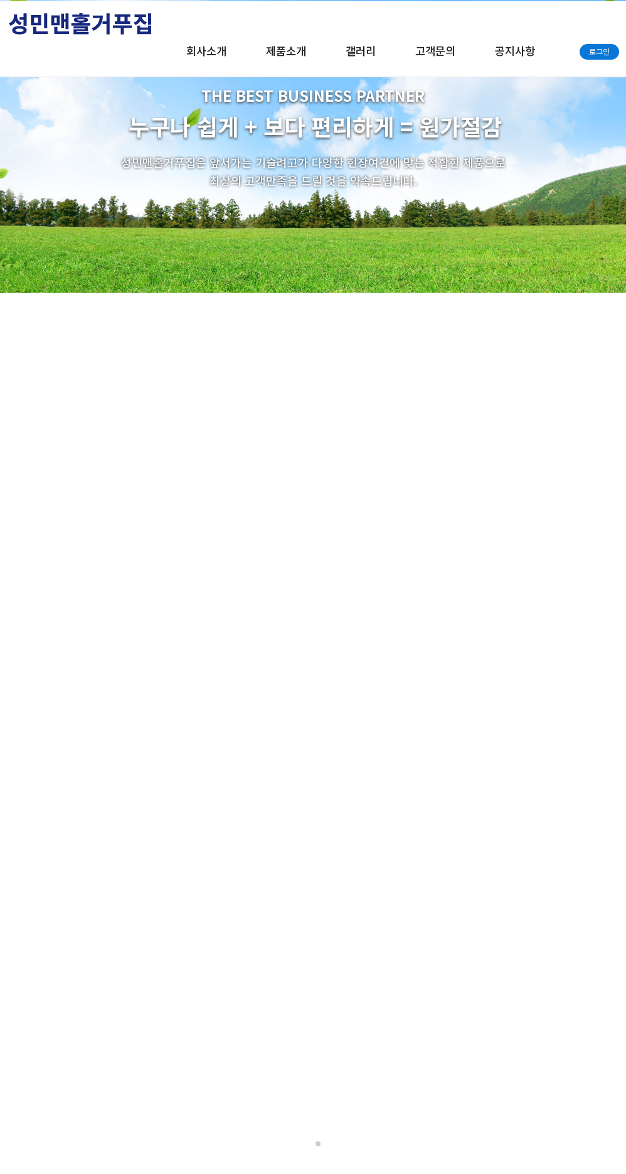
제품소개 (286, 50)
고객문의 (435, 50)
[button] (307, 1143)
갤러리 (361, 50)
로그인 (599, 51)
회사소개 (206, 50)
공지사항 (515, 50)
